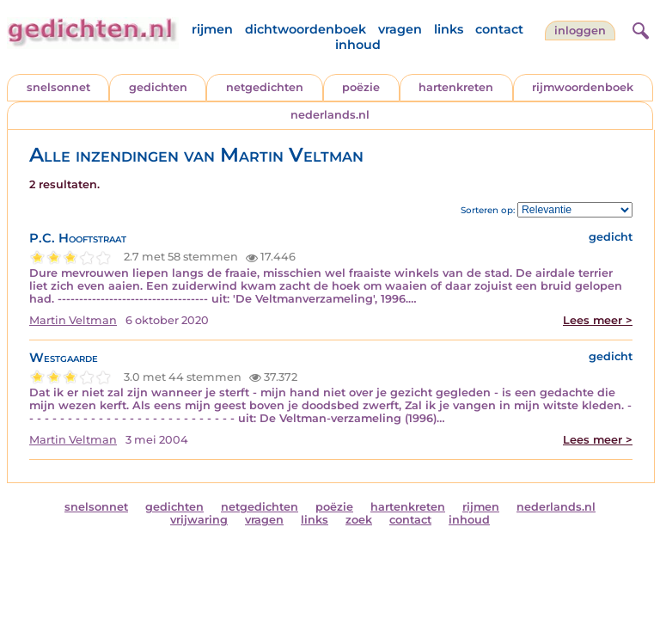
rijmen (212, 29)
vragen (400, 29)
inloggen (580, 30)
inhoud (358, 44)
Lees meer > (597, 320)
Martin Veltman (73, 320)
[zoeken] (638, 28)
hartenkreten (456, 87)
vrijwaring (199, 519)
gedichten (158, 87)
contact (499, 29)
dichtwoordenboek (305, 29)
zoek (358, 519)
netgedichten (264, 87)
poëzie (361, 87)
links (448, 29)
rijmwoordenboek (582, 87)
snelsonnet (58, 87)
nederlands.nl (330, 114)
